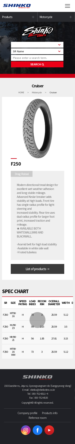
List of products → (37, 269)
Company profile (27, 413)
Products (7, 17)
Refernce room (37, 418)
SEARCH (37, 64)
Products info (49, 413)
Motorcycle (45, 17)
